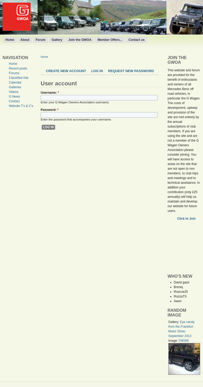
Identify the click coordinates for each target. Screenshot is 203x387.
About (24, 40)
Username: (50, 92)
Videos (13, 92)
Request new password (131, 71)
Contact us (137, 40)
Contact (14, 101)
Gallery (57, 40)
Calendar (15, 82)
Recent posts (18, 68)
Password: (50, 110)
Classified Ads (18, 78)
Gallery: (174, 322)
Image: (173, 340)
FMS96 (184, 340)
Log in (97, 71)
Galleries (15, 87)
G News (14, 96)
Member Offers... (110, 40)
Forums (14, 73)
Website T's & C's (21, 106)
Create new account (66, 71)
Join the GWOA (79, 40)
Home (9, 40)
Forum (40, 40)
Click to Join (186, 218)
